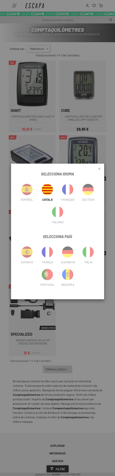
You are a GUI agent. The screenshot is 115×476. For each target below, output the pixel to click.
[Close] (99, 169)
